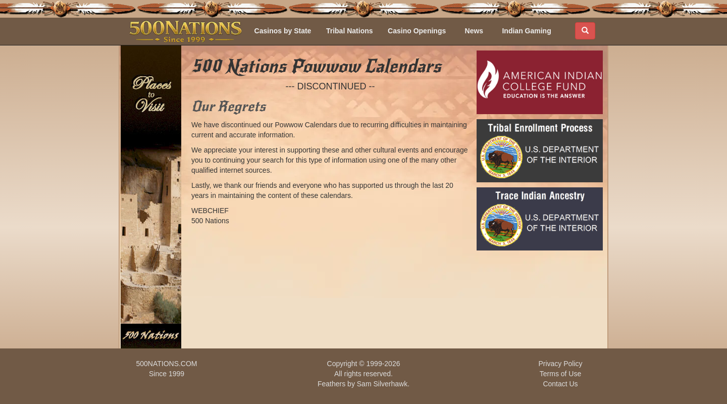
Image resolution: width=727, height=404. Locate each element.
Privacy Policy (560, 364)
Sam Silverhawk (382, 384)
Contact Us (560, 384)
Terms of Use (560, 374)
